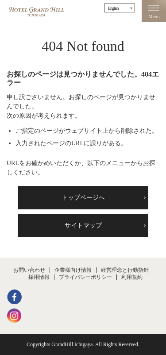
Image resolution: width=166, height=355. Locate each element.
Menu (154, 11)
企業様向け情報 (73, 270)
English (113, 8)
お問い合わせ (29, 270)
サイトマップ (83, 225)
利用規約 (132, 277)
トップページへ (83, 197)
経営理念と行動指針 (125, 270)
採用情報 (39, 277)
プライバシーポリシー (85, 277)
